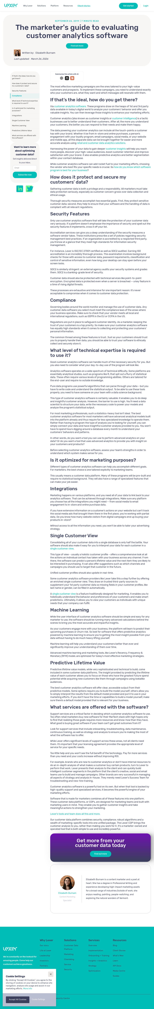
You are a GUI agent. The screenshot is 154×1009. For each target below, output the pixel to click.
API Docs (117, 966)
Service (67, 964)
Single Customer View (21, 120)
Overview (92, 945)
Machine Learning (19, 126)
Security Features (19, 91)
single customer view (61, 548)
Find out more (77, 46)
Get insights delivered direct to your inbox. (25, 161)
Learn (115, 960)
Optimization (94, 971)
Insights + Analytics (97, 960)
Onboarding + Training (98, 955)
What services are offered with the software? (24, 136)
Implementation (95, 950)
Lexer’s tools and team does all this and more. (75, 813)
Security (68, 969)
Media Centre (119, 971)
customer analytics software (70, 106)
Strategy (92, 966)
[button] (29, 5)
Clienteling (69, 959)
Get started (128, 6)
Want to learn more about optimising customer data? (25, 151)
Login (145, 6)
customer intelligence (124, 118)
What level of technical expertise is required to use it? (25, 102)
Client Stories (119, 950)
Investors (44, 960)
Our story (44, 945)
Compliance (17, 96)
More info (27, 988)
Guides (116, 976)
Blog (115, 945)
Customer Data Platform (71, 947)
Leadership (45, 955)
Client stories (84, 6)
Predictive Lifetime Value (22, 131)
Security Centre (62, 998)
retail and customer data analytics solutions (101, 143)
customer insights (116, 148)
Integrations (17, 116)
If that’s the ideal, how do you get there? (23, 77)
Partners (44, 966)
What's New (118, 955)
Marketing (68, 954)
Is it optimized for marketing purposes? (23, 109)
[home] (11, 5)
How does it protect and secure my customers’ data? (24, 84)
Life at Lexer (45, 950)
